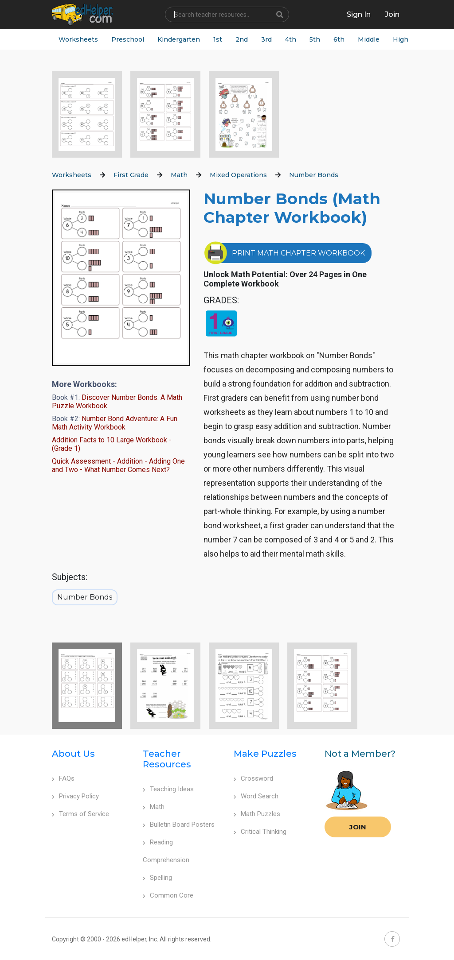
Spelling (157, 878)
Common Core (168, 895)
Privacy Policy (75, 796)
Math (179, 175)
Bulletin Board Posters (179, 824)
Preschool (127, 39)
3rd (266, 39)
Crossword (253, 778)
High (400, 39)
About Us (73, 753)
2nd (241, 39)
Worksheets (78, 39)
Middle (369, 39)
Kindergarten (178, 39)
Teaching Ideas (168, 789)
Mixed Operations (238, 175)
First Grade (131, 175)
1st (217, 39)
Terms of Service (80, 814)
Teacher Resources (167, 759)
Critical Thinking (260, 832)
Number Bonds (313, 175)
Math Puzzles (257, 814)
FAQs (63, 778)
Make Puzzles (265, 753)
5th (314, 39)
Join (357, 827)
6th (338, 39)
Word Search (256, 796)
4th (290, 39)
